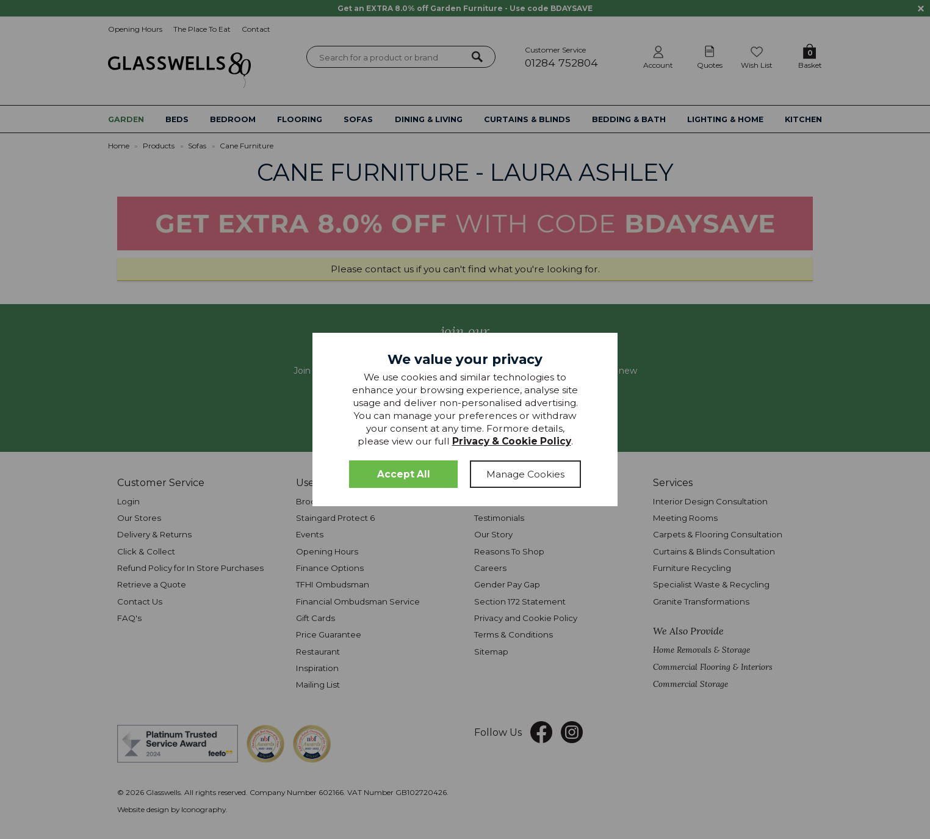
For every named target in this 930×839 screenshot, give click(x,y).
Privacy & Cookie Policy (511, 441)
